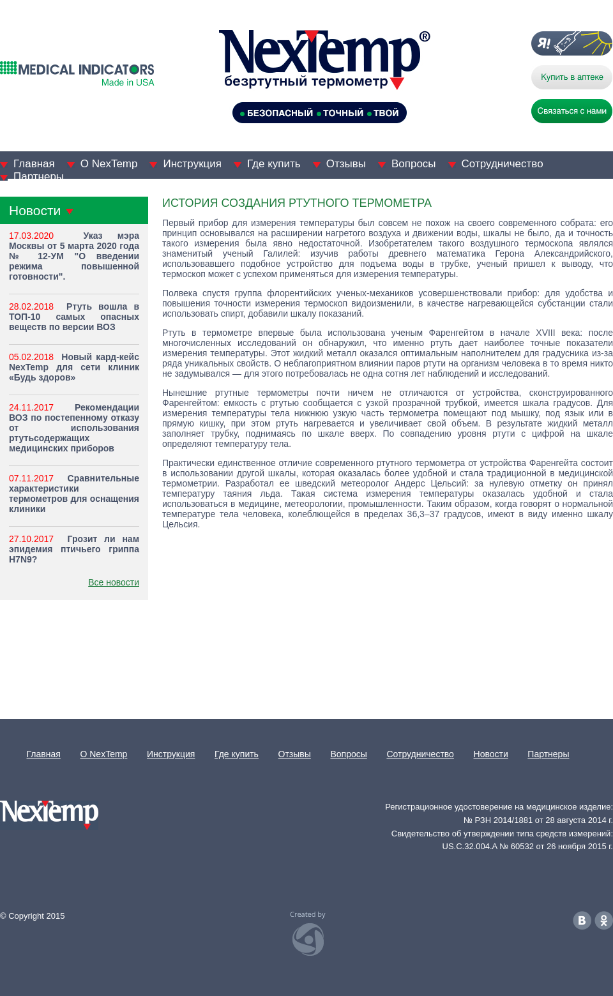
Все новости (113, 582)
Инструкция (192, 164)
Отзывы (346, 164)
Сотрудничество (502, 164)
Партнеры (38, 176)
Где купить (274, 164)
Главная (34, 164)
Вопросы (413, 164)
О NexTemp (109, 164)
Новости (491, 754)
